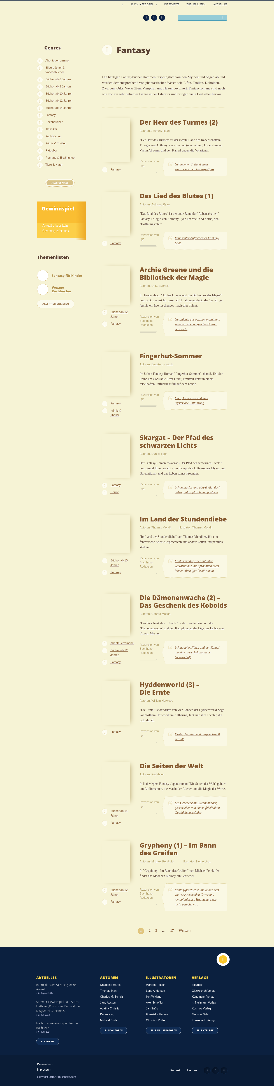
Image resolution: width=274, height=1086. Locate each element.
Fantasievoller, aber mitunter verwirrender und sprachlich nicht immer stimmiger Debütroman (197, 566)
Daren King (107, 1014)
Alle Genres (60, 182)
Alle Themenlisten (55, 303)
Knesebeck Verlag (203, 1020)
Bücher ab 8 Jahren (58, 86)
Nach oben (222, 960)
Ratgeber (51, 150)
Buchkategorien (143, 4)
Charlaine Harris (110, 984)
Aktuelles (220, 4)
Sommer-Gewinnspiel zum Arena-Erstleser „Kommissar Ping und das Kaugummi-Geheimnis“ (58, 1006)
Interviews (171, 4)
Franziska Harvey (157, 1014)
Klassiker (51, 129)
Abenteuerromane (57, 60)
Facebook (154, 17)
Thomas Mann (109, 990)
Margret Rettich (155, 984)
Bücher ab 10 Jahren (58, 93)
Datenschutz (45, 1064)
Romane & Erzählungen (60, 157)
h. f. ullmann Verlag (204, 1002)
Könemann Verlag (203, 996)
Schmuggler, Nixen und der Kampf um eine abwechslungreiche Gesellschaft (197, 652)
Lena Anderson (155, 990)
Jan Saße (152, 1008)
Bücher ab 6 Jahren (58, 79)
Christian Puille (155, 1020)
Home (124, 4)
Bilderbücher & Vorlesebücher (54, 70)
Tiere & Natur (54, 164)
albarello (197, 984)
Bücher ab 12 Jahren (58, 100)
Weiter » (185, 930)
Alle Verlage (205, 1030)
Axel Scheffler (154, 1002)
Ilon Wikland (153, 996)
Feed (146, 17)
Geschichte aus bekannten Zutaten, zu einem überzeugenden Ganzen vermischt (197, 324)
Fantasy (50, 115)
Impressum (44, 1069)
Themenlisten (196, 4)
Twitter (162, 17)
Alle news (47, 1041)
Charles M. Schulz (111, 996)
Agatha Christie (109, 1008)
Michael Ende (108, 1020)
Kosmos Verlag (201, 1008)
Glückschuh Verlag (203, 990)
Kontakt (173, 1070)
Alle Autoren (114, 1030)
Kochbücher (53, 136)
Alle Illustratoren (164, 1030)
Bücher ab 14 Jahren (58, 107)
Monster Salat (200, 1014)
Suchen (223, 18)
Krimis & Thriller (55, 143)
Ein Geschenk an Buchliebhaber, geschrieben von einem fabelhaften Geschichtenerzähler (197, 807)
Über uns (189, 1070)
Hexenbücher (54, 122)
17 (172, 930)
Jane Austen (108, 1002)
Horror (114, 492)
